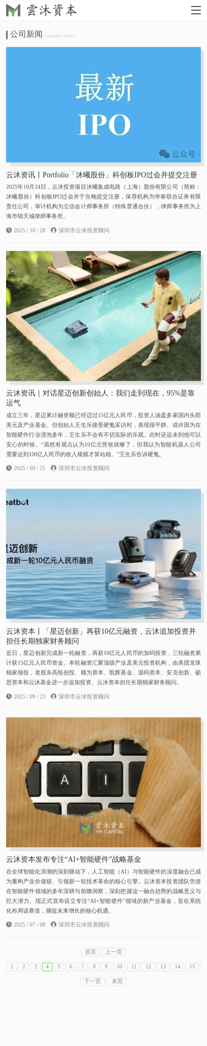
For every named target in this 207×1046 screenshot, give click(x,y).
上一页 (113, 961)
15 (192, 976)
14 (177, 976)
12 (148, 976)
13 (163, 976)
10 (119, 976)
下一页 (92, 990)
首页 (90, 961)
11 (133, 976)
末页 (116, 990)
